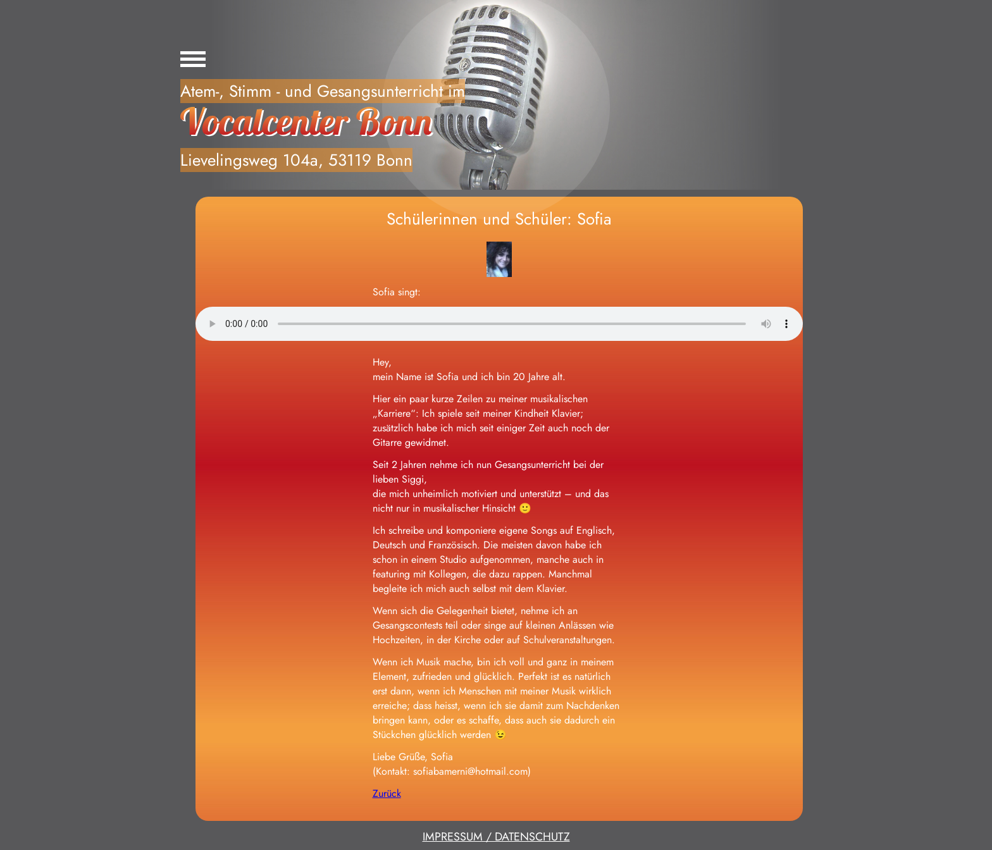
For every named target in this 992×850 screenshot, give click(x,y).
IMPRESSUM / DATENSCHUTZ (496, 836)
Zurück (387, 793)
